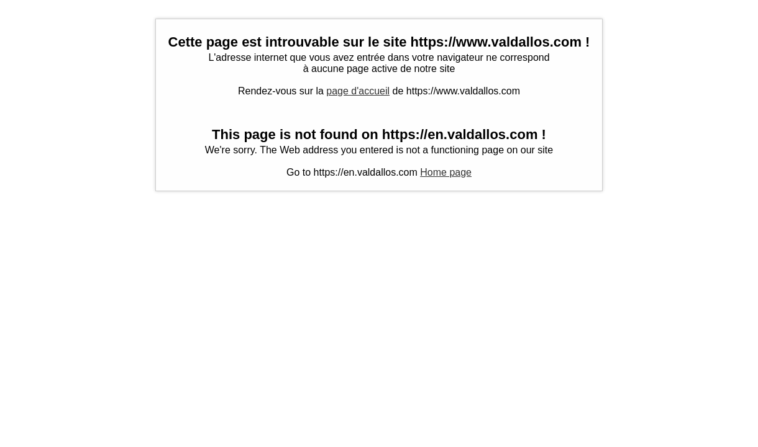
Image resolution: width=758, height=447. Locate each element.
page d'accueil (358, 91)
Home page (446, 172)
